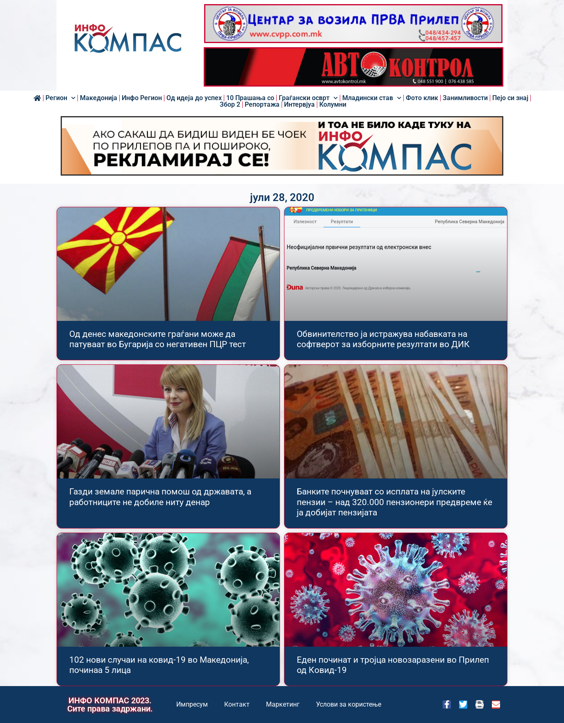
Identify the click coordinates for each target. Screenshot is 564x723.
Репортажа (262, 104)
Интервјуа (299, 104)
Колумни (332, 104)
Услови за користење (348, 704)
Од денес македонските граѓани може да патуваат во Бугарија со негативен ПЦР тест (157, 339)
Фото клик (422, 98)
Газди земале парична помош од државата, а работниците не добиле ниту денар (160, 497)
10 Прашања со (250, 98)
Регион (60, 98)
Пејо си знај (510, 98)
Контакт (237, 704)
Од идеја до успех (194, 98)
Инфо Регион (142, 98)
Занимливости (465, 98)
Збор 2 (230, 104)
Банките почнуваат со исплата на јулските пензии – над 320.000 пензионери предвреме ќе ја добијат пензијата (394, 502)
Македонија (98, 98)
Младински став (371, 98)
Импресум (192, 704)
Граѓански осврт (308, 98)
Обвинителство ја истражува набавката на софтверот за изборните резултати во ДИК (383, 339)
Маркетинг (283, 704)
